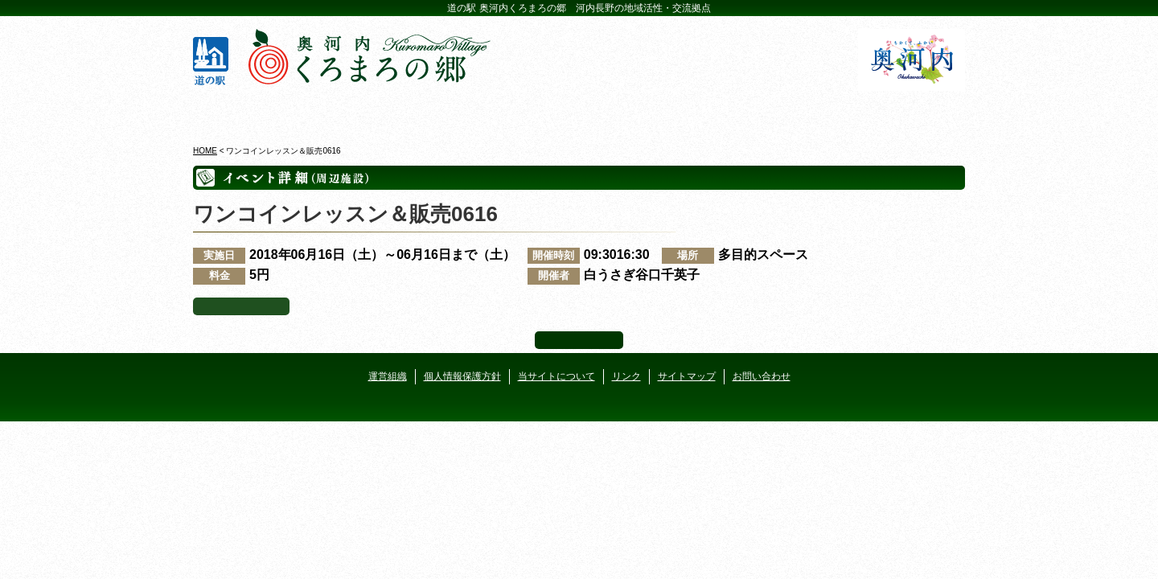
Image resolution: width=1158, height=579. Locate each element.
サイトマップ (687, 376)
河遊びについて (773, 111)
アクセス (902, 111)
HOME (205, 150)
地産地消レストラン (643, 111)
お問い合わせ (761, 376)
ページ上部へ (579, 340)
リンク (626, 376)
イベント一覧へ (241, 306)
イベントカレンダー (514, 111)
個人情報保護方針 (462, 376)
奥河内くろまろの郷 (255, 111)
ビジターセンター (384, 111)
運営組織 (387, 376)
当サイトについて (556, 376)
